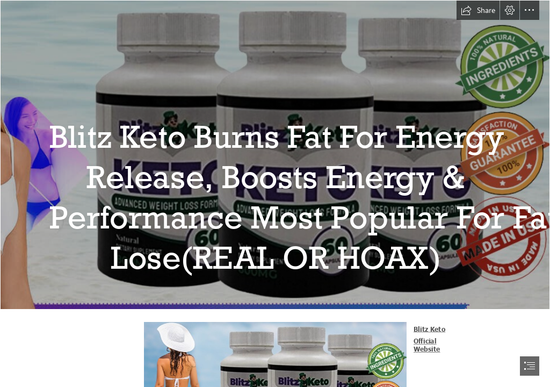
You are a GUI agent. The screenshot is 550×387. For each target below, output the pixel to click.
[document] (275, 193)
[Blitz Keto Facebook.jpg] (275, 155)
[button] (478, 10)
